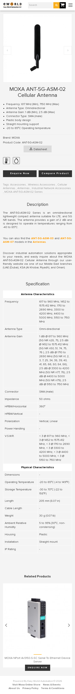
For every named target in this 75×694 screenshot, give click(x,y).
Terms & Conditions (52, 688)
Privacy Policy (30, 688)
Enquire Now (19, 173)
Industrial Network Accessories (51, 188)
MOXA (16, 137)
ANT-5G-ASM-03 (42, 238)
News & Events (52, 685)
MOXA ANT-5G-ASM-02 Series (23, 191)
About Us (14, 688)
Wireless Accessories (41, 184)
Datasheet (38, 149)
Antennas (23, 188)
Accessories (18, 184)
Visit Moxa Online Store (26, 685)
